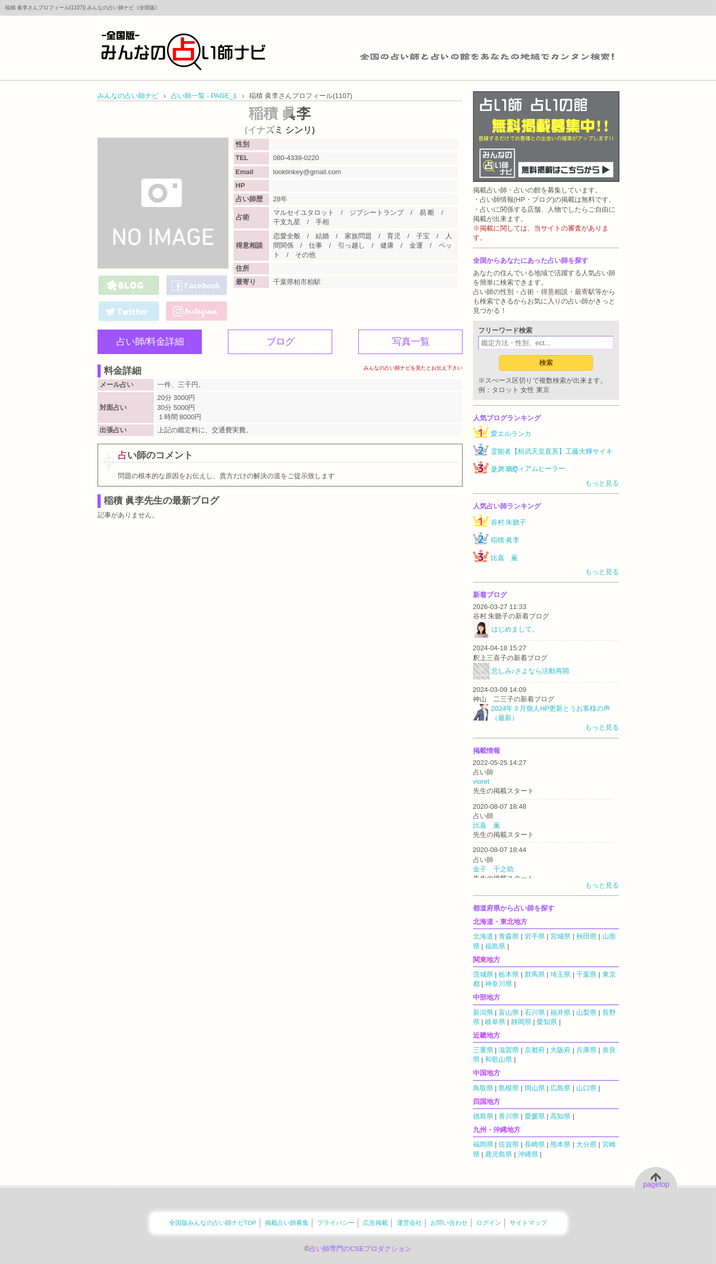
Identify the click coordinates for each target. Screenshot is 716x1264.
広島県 (560, 1088)
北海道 (483, 936)
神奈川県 (498, 984)
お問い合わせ (449, 1222)
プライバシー (336, 1222)
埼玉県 (560, 974)
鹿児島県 (498, 1154)
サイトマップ (528, 1222)
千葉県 (586, 974)
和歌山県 (498, 1059)
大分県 (586, 1144)
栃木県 (509, 974)
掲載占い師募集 (287, 1222)
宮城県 (560, 936)
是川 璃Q (504, 469)
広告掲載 (375, 1222)
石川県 (535, 1012)
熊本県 (560, 1144)
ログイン (488, 1222)
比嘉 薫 (504, 558)
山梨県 (586, 1012)
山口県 (586, 1088)
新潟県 (483, 1012)
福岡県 (483, 1144)
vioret (481, 781)
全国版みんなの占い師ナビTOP (213, 1222)
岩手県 (535, 936)
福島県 (495, 946)
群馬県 (535, 974)
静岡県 (521, 1022)
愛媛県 (535, 1116)
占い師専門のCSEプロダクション (360, 1249)
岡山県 (535, 1088)
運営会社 (409, 1222)
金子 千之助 (493, 869)
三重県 (483, 1050)
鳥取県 (483, 1088)
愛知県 (547, 1022)
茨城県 (483, 974)
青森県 (509, 936)
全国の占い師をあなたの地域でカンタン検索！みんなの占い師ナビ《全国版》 (184, 50)
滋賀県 (509, 1050)
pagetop (656, 1184)
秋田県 (586, 936)
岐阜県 (495, 1022)
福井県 (560, 1012)
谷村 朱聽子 (509, 522)
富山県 (509, 1012)
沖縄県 (528, 1154)
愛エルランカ (511, 433)
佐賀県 (509, 1144)
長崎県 (535, 1144)
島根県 (509, 1088)
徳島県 (483, 1116)
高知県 (560, 1116)
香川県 (509, 1116)
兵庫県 (586, 1050)
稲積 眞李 (505, 540)
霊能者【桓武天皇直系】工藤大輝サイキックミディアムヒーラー (552, 459)
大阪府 (560, 1050)
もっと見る (602, 483)
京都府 (535, 1050)
